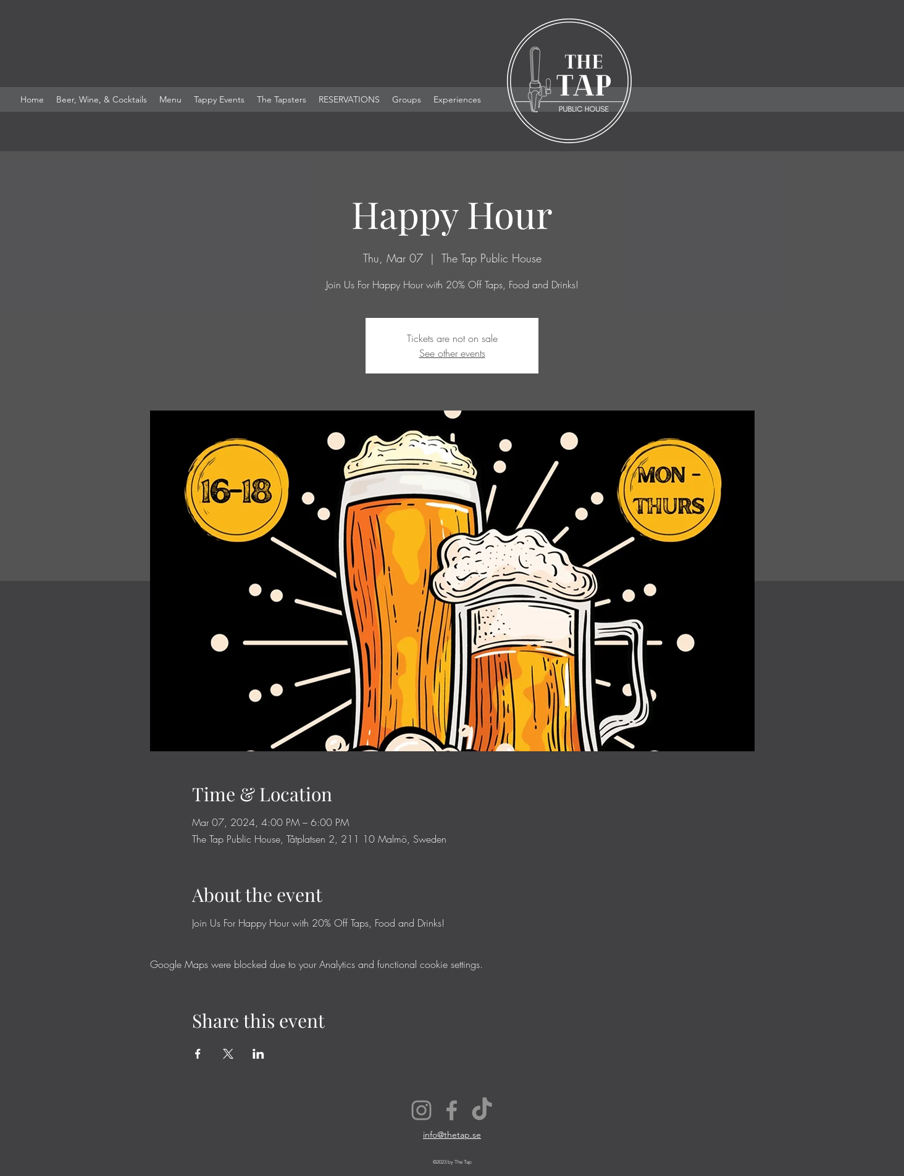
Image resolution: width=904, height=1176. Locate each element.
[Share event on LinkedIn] (258, 1054)
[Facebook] (451, 1110)
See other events (452, 353)
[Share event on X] (228, 1054)
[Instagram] (421, 1110)
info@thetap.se (452, 1134)
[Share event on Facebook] (198, 1054)
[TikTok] (482, 1110)
